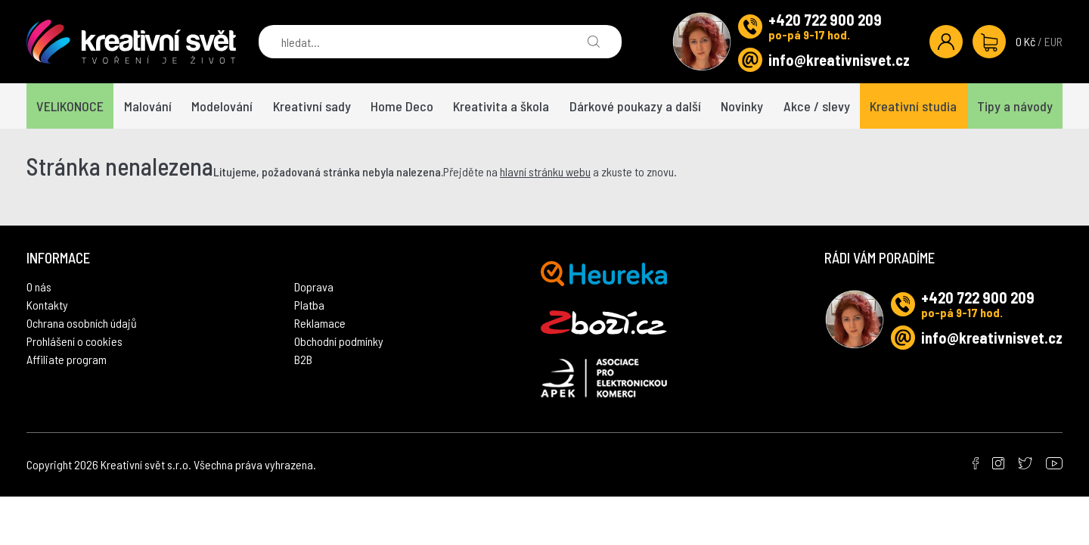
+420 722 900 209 (825, 20)
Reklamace (320, 323)
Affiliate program (66, 359)
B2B (303, 359)
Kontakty (47, 304)
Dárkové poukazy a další (635, 106)
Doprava (314, 286)
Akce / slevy (816, 106)
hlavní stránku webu (545, 171)
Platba (309, 304)
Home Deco (402, 106)
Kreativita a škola (501, 106)
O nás (38, 286)
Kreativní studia (913, 106)
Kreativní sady (312, 106)
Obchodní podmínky (338, 341)
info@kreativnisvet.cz (839, 60)
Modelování (222, 106)
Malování (148, 106)
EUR (1053, 41)
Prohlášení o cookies (74, 341)
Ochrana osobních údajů (81, 323)
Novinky (742, 106)
